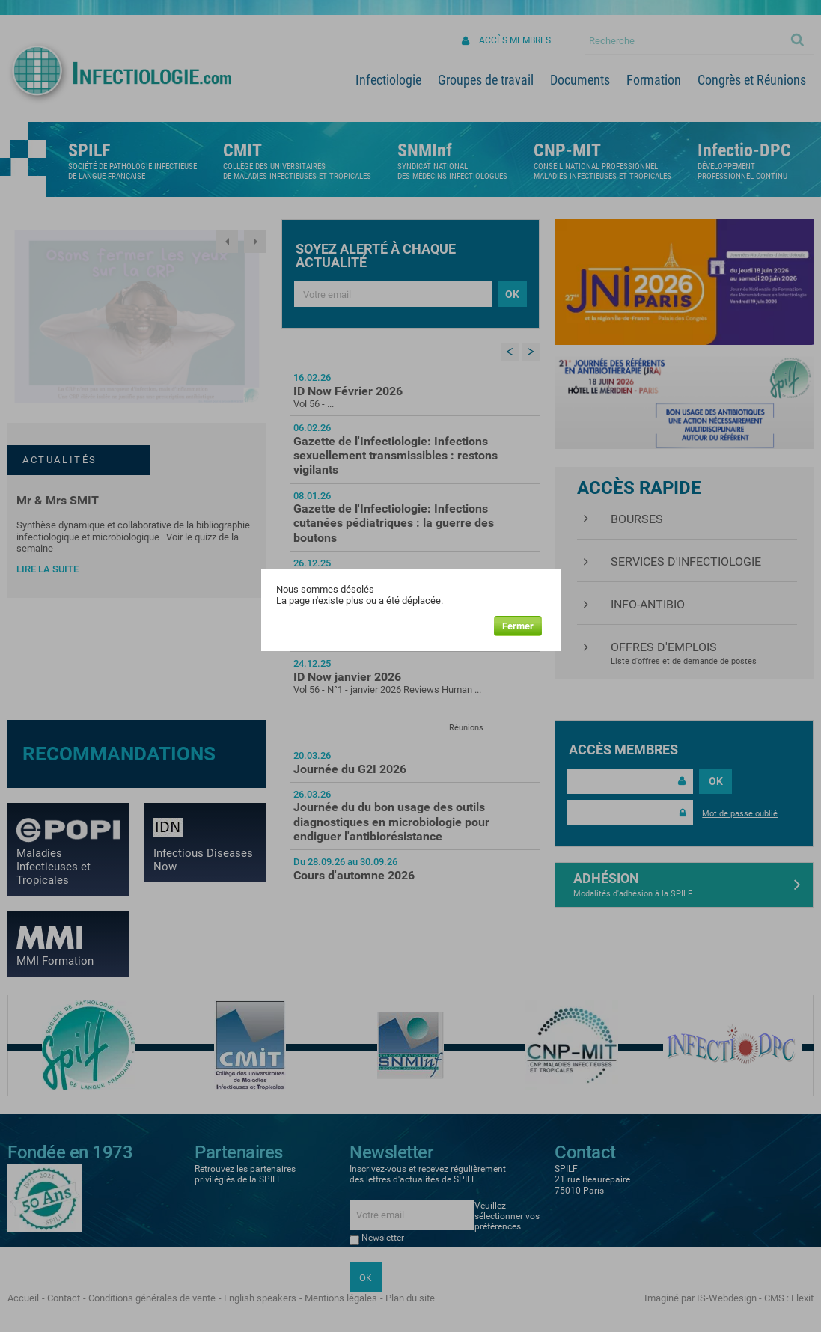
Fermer (518, 626)
